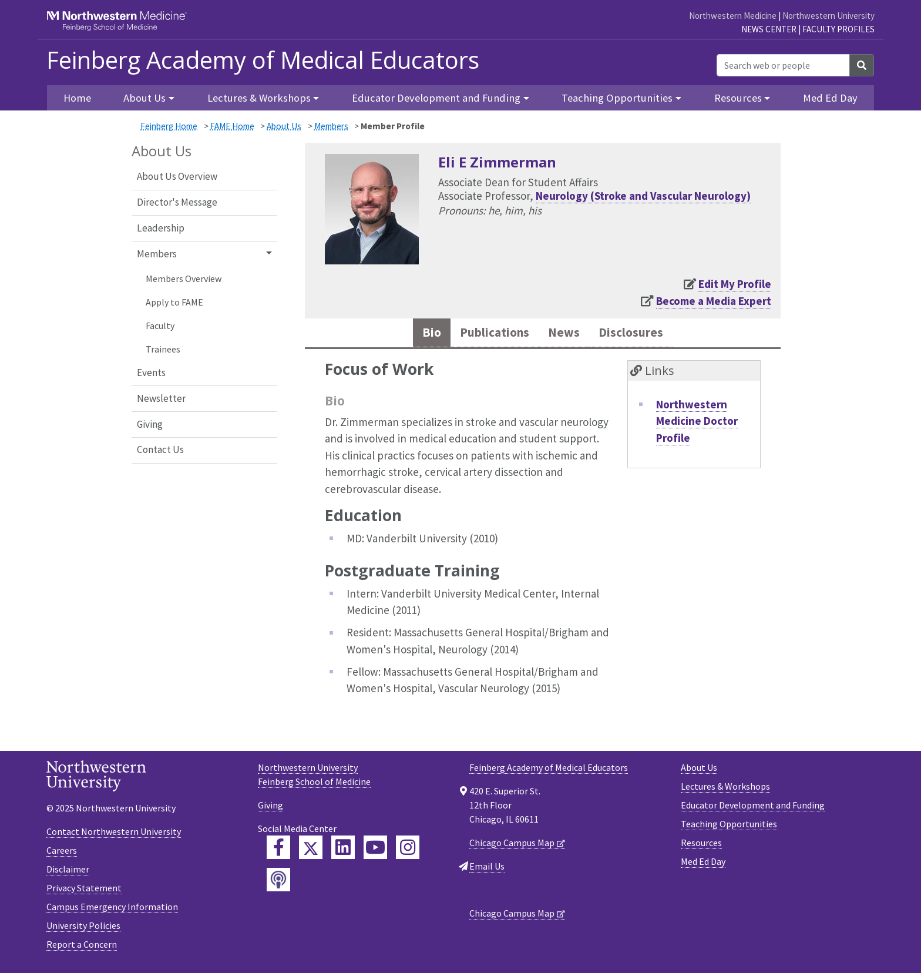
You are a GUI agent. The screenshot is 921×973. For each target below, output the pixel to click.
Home (77, 98)
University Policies (83, 928)
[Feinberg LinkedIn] (343, 850)
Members (331, 126)
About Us (284, 126)
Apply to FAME (174, 302)
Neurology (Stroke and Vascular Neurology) (643, 196)
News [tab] (566, 334)
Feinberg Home (168, 126)
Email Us (487, 869)
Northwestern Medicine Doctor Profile (697, 424)
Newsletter (161, 398)
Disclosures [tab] (640, 334)
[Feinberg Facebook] (278, 850)
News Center (768, 29)
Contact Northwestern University (113, 834)
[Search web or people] (783, 65)
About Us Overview (177, 176)
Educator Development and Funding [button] (436, 98)
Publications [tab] (489, 334)
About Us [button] (144, 98)
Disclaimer (67, 872)
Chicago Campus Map (511, 845)
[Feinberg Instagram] (407, 850)
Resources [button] (738, 98)
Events (151, 372)
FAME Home (232, 126)
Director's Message (177, 202)
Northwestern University (828, 15)
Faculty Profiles (838, 29)
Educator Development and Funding (753, 808)
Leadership (160, 228)
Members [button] (157, 253)
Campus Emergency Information (112, 909)
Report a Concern (81, 947)
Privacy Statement (84, 891)
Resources (701, 845)
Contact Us (160, 449)
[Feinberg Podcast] (278, 882)
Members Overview (183, 278)
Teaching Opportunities (729, 827)
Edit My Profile (734, 284)
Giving (150, 424)
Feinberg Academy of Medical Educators (262, 60)
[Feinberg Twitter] (310, 850)
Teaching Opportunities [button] (617, 98)
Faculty (160, 325)
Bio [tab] (418, 334)
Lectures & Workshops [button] (259, 98)
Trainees (163, 349)
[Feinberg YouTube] (375, 850)
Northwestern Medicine (733, 15)
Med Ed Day (830, 98)
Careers (61, 853)
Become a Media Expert (713, 301)
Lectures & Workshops (725, 789)
